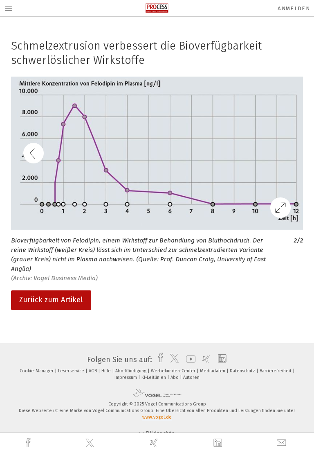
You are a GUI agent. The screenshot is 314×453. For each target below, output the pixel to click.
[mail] (282, 443)
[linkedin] (219, 443)
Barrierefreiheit (276, 371)
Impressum (126, 377)
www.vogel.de (157, 417)
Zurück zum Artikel (51, 299)
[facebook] (29, 443)
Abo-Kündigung (131, 371)
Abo (175, 377)
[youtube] (188, 359)
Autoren (191, 377)
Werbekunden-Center (174, 371)
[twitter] (90, 443)
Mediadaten (213, 371)
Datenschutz (243, 371)
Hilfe (106, 371)
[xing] (155, 443)
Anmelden (294, 8)
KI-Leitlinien (154, 377)
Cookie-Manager (37, 371)
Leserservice (71, 371)
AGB (93, 371)
